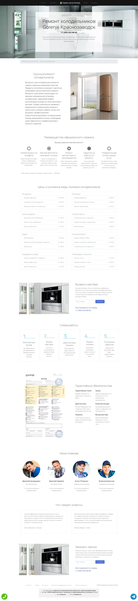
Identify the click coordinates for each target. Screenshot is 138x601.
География (53, 3)
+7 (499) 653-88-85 (69, 32)
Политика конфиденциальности (61, 585)
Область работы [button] (80, 585)
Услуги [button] (43, 3)
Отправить (100, 301)
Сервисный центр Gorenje (30, 61)
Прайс (86, 3)
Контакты (94, 3)
